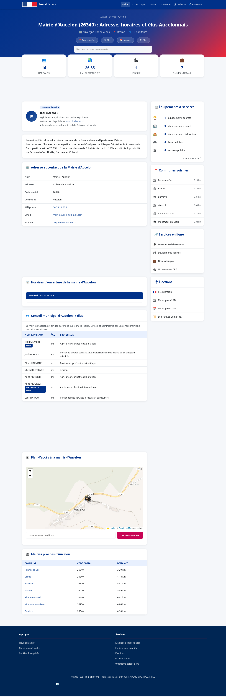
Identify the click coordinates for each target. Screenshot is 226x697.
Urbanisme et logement (127, 665)
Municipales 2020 (75, 122)
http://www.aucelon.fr (65, 223)
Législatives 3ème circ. (167, 318)
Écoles (134, 4)
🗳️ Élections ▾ (195, 4)
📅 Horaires (125, 40)
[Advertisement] (113, 90)
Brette (28, 577)
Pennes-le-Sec (32, 570)
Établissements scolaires (127, 644)
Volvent (29, 591)
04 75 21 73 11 (61, 208)
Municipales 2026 (165, 301)
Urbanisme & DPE (165, 270)
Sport (143, 4)
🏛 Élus (107, 40)
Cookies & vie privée (29, 654)
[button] (88, 499)
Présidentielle (162, 293)
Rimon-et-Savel (33, 598)
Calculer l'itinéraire (130, 536)
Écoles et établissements (168, 245)
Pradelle (29, 612)
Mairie (125, 4)
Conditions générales (29, 649)
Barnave (29, 584)
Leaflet (111, 529)
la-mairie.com (92, 678)
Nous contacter (26, 644)
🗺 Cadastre (180, 4)
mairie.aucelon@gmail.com (67, 215)
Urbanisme (164, 4)
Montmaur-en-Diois (35, 605)
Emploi (152, 4)
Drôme (112, 16)
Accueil (103, 16)
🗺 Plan (143, 40)
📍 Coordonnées (87, 40)
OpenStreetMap (125, 529)
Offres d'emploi (163, 262)
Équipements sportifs (167, 253)
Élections (120, 654)
